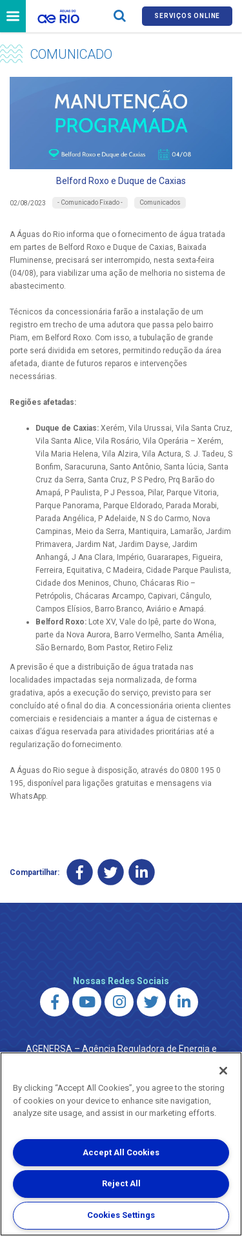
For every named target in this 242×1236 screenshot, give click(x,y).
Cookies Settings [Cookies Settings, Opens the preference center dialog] (121, 1215)
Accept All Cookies (121, 1152)
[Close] (223, 1070)
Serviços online (187, 15)
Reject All (121, 1183)
